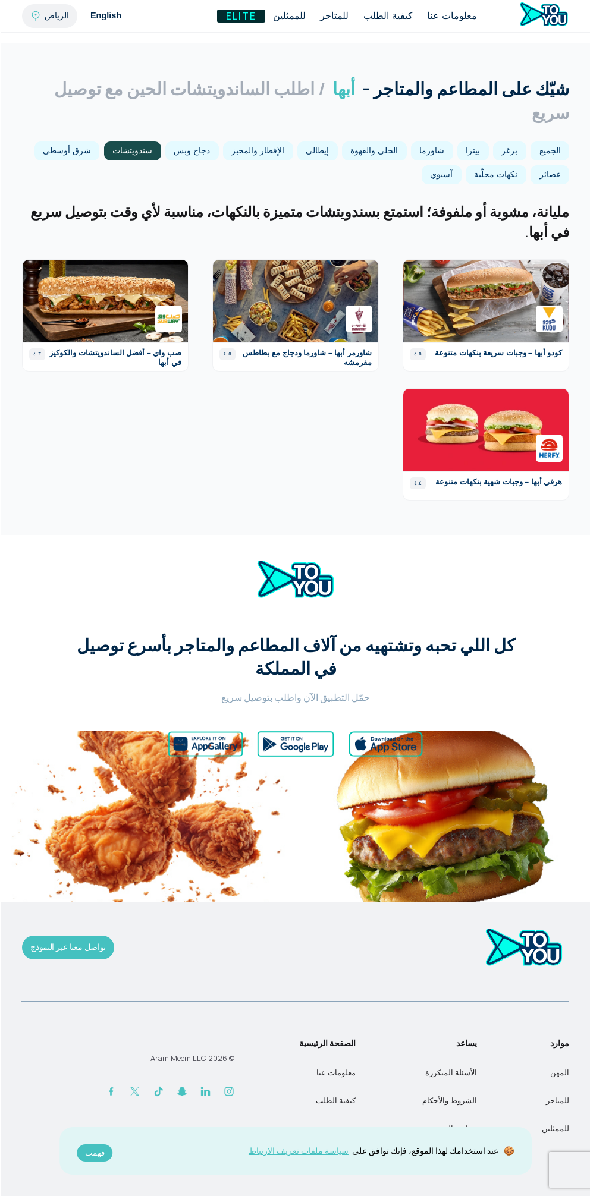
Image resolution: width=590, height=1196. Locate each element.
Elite (240, 16)
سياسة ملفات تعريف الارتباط (298, 1150)
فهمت (94, 1152)
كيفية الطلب (387, 16)
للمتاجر (333, 16)
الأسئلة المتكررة (450, 1073)
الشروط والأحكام (449, 1101)
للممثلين (288, 16)
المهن (559, 1073)
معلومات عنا (451, 16)
